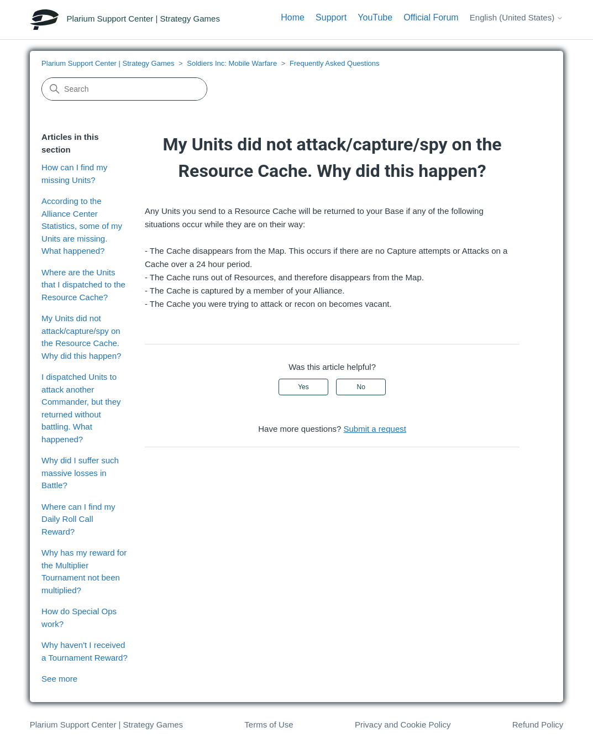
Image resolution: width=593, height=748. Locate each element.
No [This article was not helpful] (360, 387)
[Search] (124, 89)
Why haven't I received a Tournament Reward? (84, 651)
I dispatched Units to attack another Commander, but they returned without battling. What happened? (80, 408)
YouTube (375, 17)
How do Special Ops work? (79, 617)
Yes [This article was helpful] (303, 387)
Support (331, 17)
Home (293, 17)
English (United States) (517, 17)
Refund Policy (538, 724)
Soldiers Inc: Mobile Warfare (232, 63)
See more (59, 678)
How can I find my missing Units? (74, 174)
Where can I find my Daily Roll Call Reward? (78, 519)
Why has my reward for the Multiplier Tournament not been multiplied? (84, 571)
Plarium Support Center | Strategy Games (107, 63)
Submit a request (375, 428)
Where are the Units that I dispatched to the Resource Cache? (83, 285)
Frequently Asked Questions (335, 63)
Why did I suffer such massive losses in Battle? (80, 473)
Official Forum (430, 17)
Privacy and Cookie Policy (402, 724)
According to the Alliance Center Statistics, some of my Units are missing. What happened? (81, 225)
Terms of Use (268, 724)
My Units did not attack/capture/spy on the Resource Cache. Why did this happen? (81, 336)
